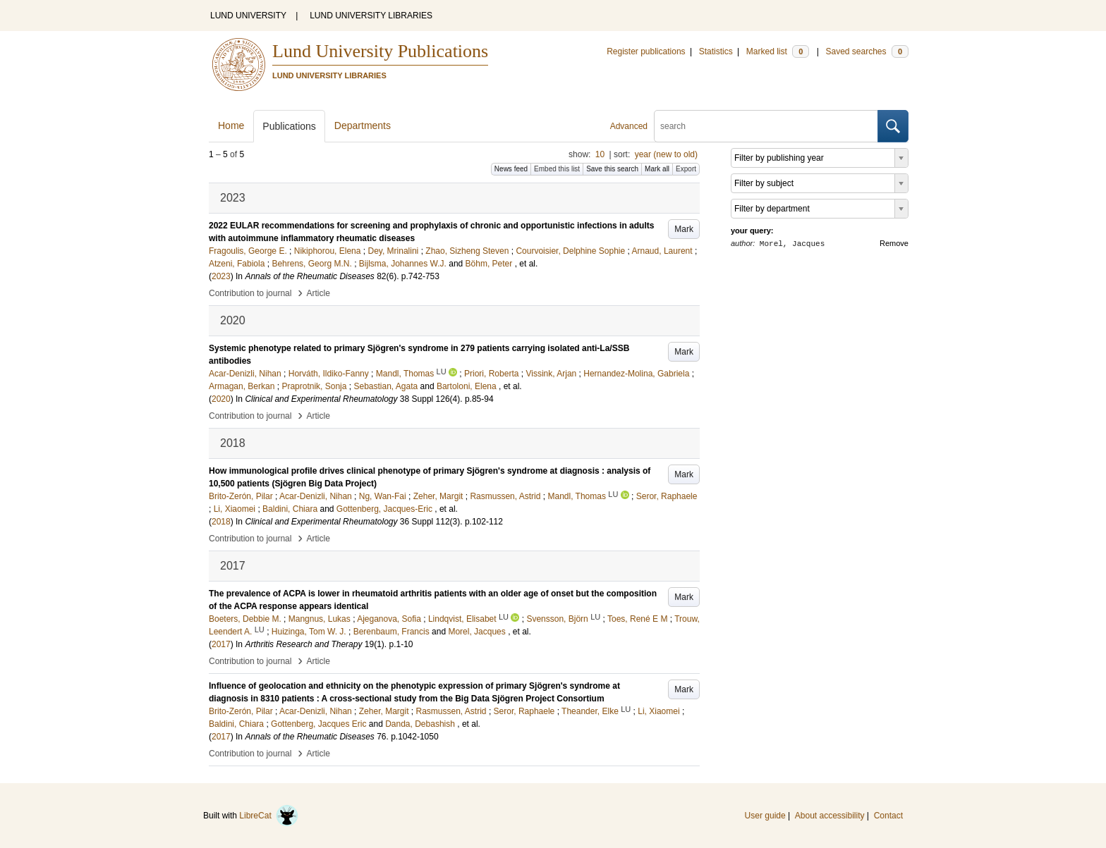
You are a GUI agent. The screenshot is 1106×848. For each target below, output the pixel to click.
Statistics (716, 51)
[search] (766, 126)
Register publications (646, 51)
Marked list (777, 51)
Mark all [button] (657, 169)
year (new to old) (666, 154)
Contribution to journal (250, 293)
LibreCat (268, 815)
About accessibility (830, 816)
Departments (362, 125)
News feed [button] (511, 169)
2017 (221, 644)
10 (599, 154)
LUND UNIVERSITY (248, 15)
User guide (765, 816)
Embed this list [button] (557, 169)
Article (318, 293)
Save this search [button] (612, 169)
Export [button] (686, 169)
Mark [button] (683, 229)
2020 (221, 399)
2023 (221, 276)
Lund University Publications (380, 51)
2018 (221, 522)
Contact (888, 816)
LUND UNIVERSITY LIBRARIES (371, 15)
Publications (289, 126)
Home (231, 125)
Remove (894, 243)
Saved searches (867, 51)
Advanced (629, 126)
